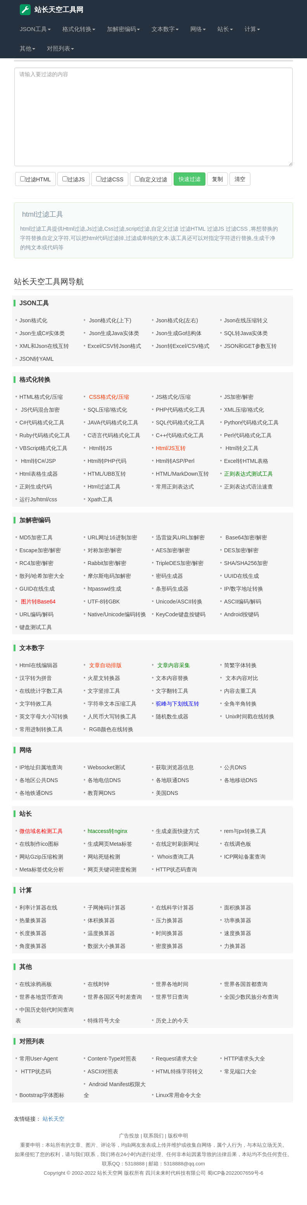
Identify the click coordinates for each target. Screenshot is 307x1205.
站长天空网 (109, 1173)
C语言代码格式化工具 (114, 435)
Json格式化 (33, 320)
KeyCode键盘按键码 (180, 614)
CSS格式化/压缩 (108, 397)
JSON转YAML (36, 359)
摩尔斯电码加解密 (109, 576)
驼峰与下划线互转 (177, 704)
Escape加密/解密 (40, 550)
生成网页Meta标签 (110, 844)
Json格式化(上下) (109, 320)
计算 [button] (252, 29)
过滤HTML (35, 179)
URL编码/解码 (36, 614)
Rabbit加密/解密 (107, 563)
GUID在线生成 (37, 589)
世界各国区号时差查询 (115, 997)
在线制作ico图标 (39, 844)
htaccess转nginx (108, 831)
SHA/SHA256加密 (246, 563)
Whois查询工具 (175, 857)
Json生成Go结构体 (179, 333)
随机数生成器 (172, 716)
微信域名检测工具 (41, 831)
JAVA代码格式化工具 (113, 422)
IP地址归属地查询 (40, 767)
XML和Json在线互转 (44, 346)
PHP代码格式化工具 (180, 410)
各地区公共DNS (38, 780)
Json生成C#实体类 (42, 333)
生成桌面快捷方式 (177, 831)
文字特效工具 (35, 704)
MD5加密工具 (36, 537)
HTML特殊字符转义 (179, 1071)
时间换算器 (169, 933)
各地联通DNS (172, 780)
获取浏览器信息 (175, 767)
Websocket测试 (106, 767)
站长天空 (53, 1119)
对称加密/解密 (105, 550)
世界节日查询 (172, 997)
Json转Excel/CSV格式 (182, 346)
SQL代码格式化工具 (180, 422)
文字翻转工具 (172, 691)
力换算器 (235, 946)
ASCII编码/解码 (242, 601)
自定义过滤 (151, 179)
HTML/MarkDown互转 (182, 474)
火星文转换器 (104, 678)
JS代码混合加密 (39, 410)
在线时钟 (98, 984)
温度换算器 (101, 933)
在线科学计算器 (175, 907)
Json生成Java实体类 (113, 333)
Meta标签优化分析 (41, 869)
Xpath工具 (100, 499)
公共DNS (235, 767)
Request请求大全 (177, 1058)
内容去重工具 (240, 691)
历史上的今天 (172, 1020)
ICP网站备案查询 (245, 857)
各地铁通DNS (36, 793)
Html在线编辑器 (38, 665)
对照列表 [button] (60, 48)
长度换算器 (33, 933)
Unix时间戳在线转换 (249, 716)
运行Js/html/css (38, 499)
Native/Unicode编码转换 (117, 614)
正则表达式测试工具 (248, 474)
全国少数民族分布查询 (251, 997)
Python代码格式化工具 (251, 422)
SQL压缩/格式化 (107, 410)
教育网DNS (102, 793)
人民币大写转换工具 (112, 716)
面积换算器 (237, 907)
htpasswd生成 (104, 589)
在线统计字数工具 (41, 691)
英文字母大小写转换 (43, 716)
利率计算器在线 (38, 907)
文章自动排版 (105, 665)
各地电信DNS (104, 780)
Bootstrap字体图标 (41, 1095)
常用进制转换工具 (41, 729)
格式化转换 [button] (78, 29)
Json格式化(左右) (177, 320)
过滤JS (73, 179)
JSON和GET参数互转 (250, 346)
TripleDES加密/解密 (180, 563)
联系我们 (153, 1136)
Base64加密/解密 (245, 537)
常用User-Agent (38, 1058)
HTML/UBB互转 (107, 474)
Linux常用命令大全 (178, 1095)
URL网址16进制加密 (112, 537)
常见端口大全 (240, 1071)
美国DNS (167, 793)
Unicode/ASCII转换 (179, 601)
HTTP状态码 (35, 1071)
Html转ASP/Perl (175, 461)
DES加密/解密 (241, 550)
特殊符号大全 (104, 1020)
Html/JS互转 (171, 448)
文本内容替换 (172, 678)
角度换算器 (33, 946)
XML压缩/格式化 (244, 410)
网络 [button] (198, 29)
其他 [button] (27, 48)
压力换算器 (169, 920)
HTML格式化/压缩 (41, 397)
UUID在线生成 (241, 576)
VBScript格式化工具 (43, 448)
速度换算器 (237, 933)
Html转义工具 (241, 448)
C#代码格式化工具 (41, 422)
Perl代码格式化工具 (248, 435)
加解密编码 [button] (123, 29)
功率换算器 (237, 920)
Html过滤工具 (104, 486)
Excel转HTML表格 (246, 461)
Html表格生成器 (38, 474)
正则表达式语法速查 (248, 486)
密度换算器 (169, 946)
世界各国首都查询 (245, 984)
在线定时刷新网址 (177, 844)
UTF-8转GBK (104, 601)
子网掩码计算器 (107, 907)
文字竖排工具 (104, 691)
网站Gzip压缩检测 (41, 857)
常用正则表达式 (175, 486)
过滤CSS (109, 179)
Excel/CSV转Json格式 (114, 346)
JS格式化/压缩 (173, 397)
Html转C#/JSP (37, 461)
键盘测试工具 (35, 627)
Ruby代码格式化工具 (44, 435)
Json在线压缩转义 (246, 320)
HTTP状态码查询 (176, 869)
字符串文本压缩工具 (112, 704)
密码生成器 (169, 576)
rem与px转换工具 (245, 831)
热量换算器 (33, 920)
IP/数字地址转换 (243, 589)
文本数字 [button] (165, 29)
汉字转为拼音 (35, 678)
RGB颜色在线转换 (110, 729)
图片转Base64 (37, 601)
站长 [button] (225, 29)
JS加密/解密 (239, 397)
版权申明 (178, 1136)
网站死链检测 (104, 857)
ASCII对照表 (103, 1071)
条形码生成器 (172, 589)
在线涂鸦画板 (35, 984)
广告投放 (129, 1136)
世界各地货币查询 (41, 997)
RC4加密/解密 (36, 563)
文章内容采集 (173, 665)
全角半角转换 (240, 704)
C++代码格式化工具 (180, 435)
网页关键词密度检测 (112, 869)
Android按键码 (241, 614)
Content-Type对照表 (112, 1058)
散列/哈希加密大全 (41, 576)
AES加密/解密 (173, 550)
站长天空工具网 (51, 9)
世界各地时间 (172, 984)
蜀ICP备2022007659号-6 (235, 1173)
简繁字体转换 (240, 665)
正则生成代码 (35, 486)
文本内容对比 (241, 678)
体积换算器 (101, 920)
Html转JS (100, 448)
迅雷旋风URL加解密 (180, 537)
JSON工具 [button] (35, 29)
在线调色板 (237, 844)
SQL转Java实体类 (246, 333)
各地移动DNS (240, 780)
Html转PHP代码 (107, 461)
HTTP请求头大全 (245, 1058)
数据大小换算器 (107, 946)
